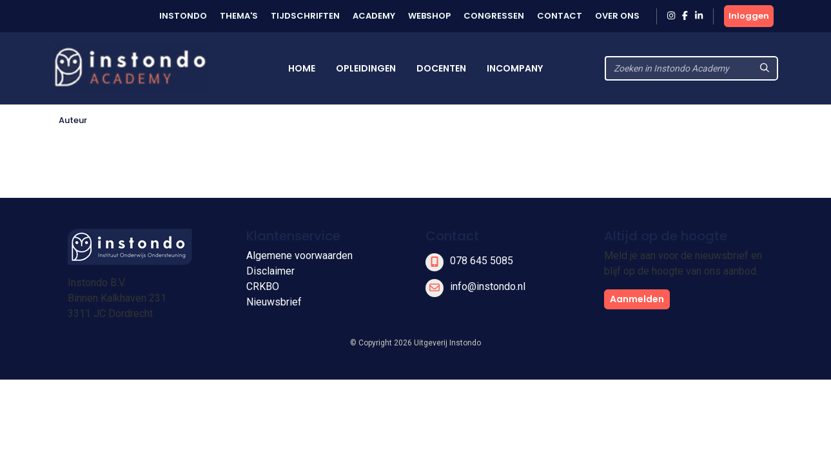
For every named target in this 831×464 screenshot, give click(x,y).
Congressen (494, 16)
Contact (559, 16)
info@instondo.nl (487, 286)
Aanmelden (637, 299)
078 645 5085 (481, 261)
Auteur (73, 120)
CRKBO (262, 286)
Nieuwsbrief (274, 302)
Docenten (441, 68)
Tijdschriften (305, 16)
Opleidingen (366, 68)
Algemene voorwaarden (299, 255)
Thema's (239, 16)
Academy (374, 16)
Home (301, 68)
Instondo (183, 16)
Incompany (515, 68)
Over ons (617, 16)
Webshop (429, 16)
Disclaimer (270, 271)
